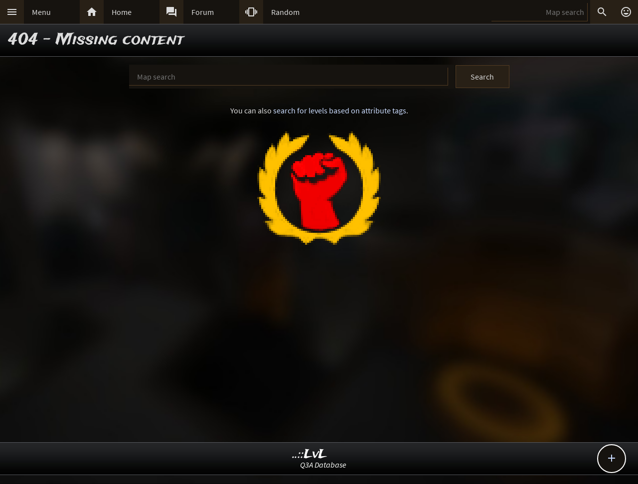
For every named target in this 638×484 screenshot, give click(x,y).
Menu (41, 12)
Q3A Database (323, 465)
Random (285, 12)
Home (122, 12)
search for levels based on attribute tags (339, 110)
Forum (202, 12)
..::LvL (309, 454)
